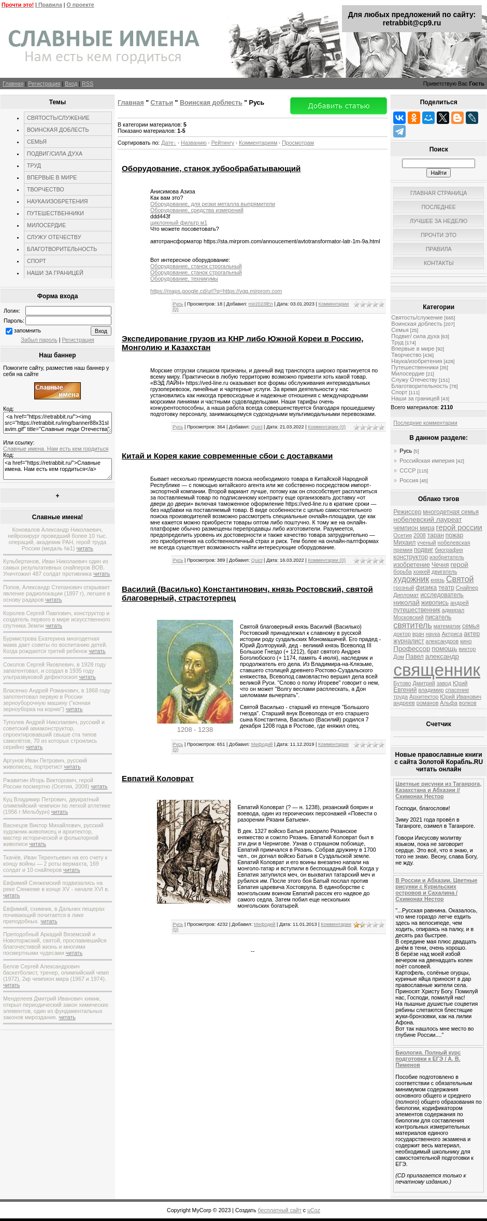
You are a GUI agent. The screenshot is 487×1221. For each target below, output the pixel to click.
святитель (412, 625)
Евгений (405, 689)
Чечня (440, 564)
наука (433, 634)
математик (447, 626)
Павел (415, 656)
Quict (257, 426)
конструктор (410, 557)
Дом (398, 657)
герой (459, 564)
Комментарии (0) (327, 426)
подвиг (423, 549)
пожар (454, 535)
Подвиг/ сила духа (415, 336)
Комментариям (258, 143)
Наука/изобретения (416, 361)
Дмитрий (424, 683)
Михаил (404, 542)
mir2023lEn (261, 304)
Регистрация (44, 83)
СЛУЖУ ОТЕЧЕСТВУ (54, 237)
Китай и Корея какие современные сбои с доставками (227, 455)
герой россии (459, 527)
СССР (407, 470)
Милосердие (407, 373)
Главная (13, 83)
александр (442, 656)
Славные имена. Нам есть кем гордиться (55, 449)
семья (471, 626)
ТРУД (34, 165)
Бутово (402, 683)
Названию (194, 143)
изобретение (411, 564)
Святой (460, 579)
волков (468, 703)
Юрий (460, 683)
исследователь (441, 595)
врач (418, 634)
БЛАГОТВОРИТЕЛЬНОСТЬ (62, 249)
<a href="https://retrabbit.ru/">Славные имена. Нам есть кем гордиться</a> (57, 469)
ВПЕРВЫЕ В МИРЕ (52, 177)
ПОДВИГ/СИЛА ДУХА (54, 153)
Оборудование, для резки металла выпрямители (212, 204)
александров (442, 641)
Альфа (448, 703)
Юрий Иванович (460, 696)
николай (406, 602)
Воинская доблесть (211, 102)
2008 (419, 535)
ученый (426, 542)
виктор (467, 649)
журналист (408, 641)
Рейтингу (222, 143)
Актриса (451, 634)
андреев (403, 703)
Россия (408, 480)
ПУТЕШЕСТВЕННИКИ (55, 213)
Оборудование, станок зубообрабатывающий (211, 168)
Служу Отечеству (414, 380)
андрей (459, 603)
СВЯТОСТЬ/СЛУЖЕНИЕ (58, 118)
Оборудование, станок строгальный (196, 266)
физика (426, 587)
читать (85, 548)
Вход (71, 83)
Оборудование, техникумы (184, 278)
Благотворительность (419, 386)
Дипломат (406, 595)
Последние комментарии (425, 423)
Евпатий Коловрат (158, 778)
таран (435, 535)
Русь (178, 304)
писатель (438, 617)
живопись (435, 602)
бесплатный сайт (280, 1210)
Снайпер (467, 588)
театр (446, 587)
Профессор (411, 649)
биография (449, 550)
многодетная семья (451, 512)
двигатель (444, 571)
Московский (408, 617)
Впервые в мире (412, 348)
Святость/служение (416, 317)
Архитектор (423, 696)
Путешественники (414, 367)
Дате (167, 143)
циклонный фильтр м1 (178, 222)
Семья (399, 330)
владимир (430, 690)
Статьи (162, 102)
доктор (402, 634)
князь (438, 580)
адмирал (453, 610)
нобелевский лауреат (427, 519)
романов (428, 703)
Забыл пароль (39, 340)
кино (465, 641)
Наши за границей (415, 398)
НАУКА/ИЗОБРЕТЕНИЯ (57, 201)
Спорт (399, 392)
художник (411, 579)
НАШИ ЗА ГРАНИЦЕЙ (55, 273)
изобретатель (446, 557)
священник (436, 669)
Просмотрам (298, 143)
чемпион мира (413, 528)
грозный (403, 588)
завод (444, 683)
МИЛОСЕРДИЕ (46, 225)
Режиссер (407, 512)
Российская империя (426, 460)
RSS (87, 83)
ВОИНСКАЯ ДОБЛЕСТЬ (58, 130)
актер (472, 633)
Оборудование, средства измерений (197, 210)
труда (400, 696)
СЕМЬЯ (37, 141)
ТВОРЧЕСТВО (45, 189)
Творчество (406, 355)
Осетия (402, 535)
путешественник (416, 610)
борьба (402, 571)
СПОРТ (36, 261)
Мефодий (262, 744)
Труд (397, 342)
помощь (444, 649)
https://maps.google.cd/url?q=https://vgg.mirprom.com (216, 291)
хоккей (421, 571)
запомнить (27, 330)
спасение (457, 690)
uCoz (313, 1210)
